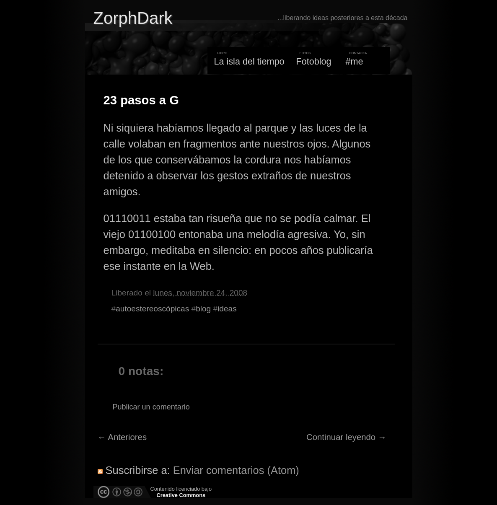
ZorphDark (133, 18)
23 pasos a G (141, 100)
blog (203, 308)
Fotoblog (313, 61)
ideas (227, 308)
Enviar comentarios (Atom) (236, 470)
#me (354, 61)
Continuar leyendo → (346, 437)
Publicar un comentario (151, 407)
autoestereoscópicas (152, 308)
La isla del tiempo (249, 61)
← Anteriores (122, 437)
